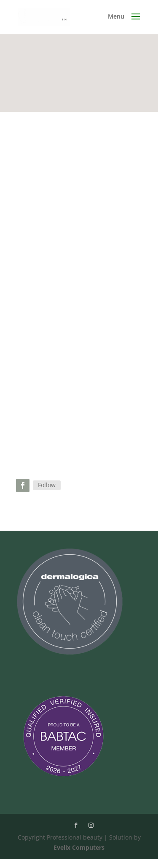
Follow (47, 485)
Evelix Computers (79, 847)
